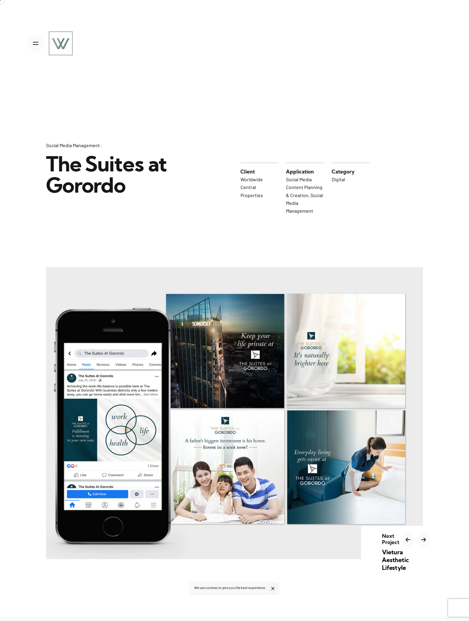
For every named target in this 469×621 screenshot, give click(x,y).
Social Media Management (73, 145)
